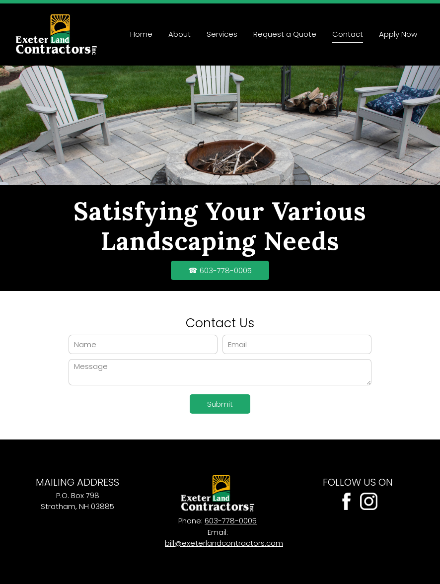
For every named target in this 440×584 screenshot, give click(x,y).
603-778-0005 (231, 520)
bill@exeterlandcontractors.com (224, 543)
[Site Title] (56, 34)
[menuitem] (141, 34)
